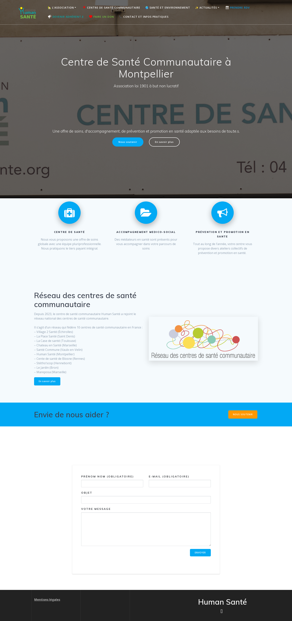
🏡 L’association (61, 7)
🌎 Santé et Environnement (167, 7)
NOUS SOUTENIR (242, 415)
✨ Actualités (206, 7)
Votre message (146, 527)
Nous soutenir (127, 142)
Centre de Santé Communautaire (111, 7)
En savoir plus (165, 142)
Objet (146, 498)
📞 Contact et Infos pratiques (144, 16)
